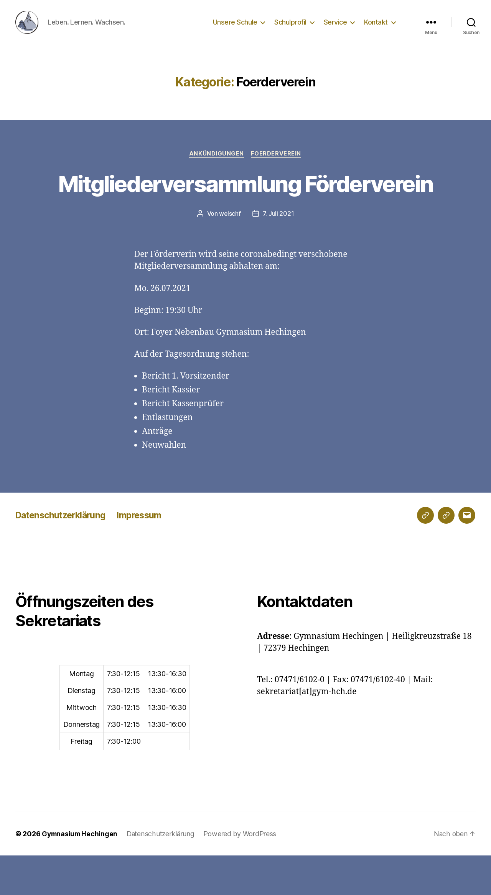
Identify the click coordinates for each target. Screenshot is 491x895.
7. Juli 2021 (278, 253)
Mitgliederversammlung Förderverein (245, 209)
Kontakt (376, 28)
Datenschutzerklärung (63, 554)
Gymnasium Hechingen (80, 873)
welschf (230, 253)
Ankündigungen (216, 165)
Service (335, 28)
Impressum (146, 554)
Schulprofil (290, 28)
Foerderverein (277, 165)
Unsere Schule (235, 28)
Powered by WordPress (243, 873)
